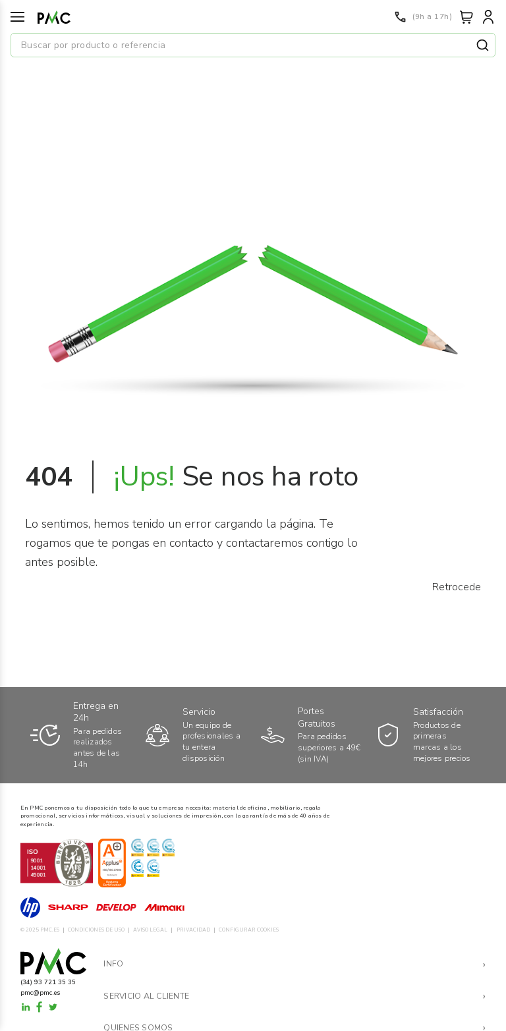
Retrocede (456, 587)
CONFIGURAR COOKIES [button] (249, 930)
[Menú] (17, 17)
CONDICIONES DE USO (96, 930)
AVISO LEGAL (150, 930)
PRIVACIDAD (193, 930)
